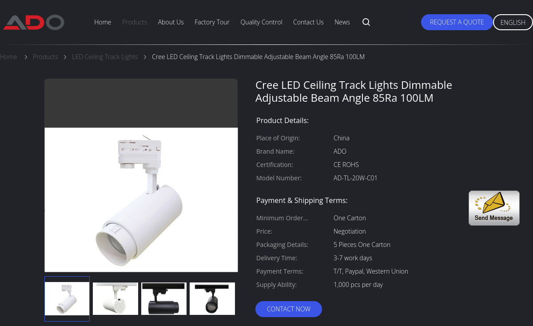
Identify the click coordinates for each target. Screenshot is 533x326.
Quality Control (261, 22)
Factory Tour (212, 22)
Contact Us (308, 22)
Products (134, 22)
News (342, 22)
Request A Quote (457, 22)
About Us (171, 22)
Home (102, 22)
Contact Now (288, 309)
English (513, 22)
